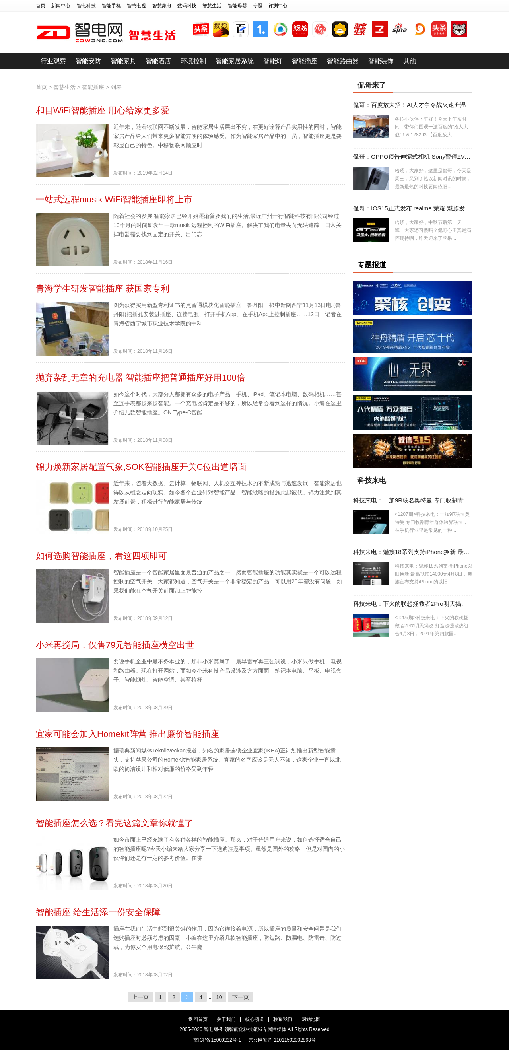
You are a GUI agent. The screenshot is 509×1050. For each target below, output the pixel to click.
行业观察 (53, 61)
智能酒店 (158, 61)
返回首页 (198, 1019)
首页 (40, 5)
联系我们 (282, 1019)
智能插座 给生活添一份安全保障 (98, 912)
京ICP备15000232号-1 (217, 1040)
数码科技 (186, 5)
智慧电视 (136, 5)
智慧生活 (211, 5)
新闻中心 (60, 5)
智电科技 (86, 5)
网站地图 (311, 1019)
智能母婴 (237, 5)
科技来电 (371, 480)
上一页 (140, 997)
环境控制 (193, 61)
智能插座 (304, 61)
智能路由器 (343, 61)
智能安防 (88, 61)
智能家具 (123, 61)
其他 (409, 61)
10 (219, 997)
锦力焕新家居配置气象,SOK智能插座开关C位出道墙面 (141, 467)
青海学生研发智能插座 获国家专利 (102, 289)
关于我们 (226, 1019)
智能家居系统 (235, 61)
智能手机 (111, 5)
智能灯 (272, 61)
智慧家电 (161, 5)
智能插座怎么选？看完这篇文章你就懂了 (114, 823)
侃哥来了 (371, 85)
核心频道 (254, 1019)
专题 (257, 5)
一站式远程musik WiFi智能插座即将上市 (114, 199)
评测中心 (278, 5)
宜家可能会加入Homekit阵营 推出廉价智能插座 (127, 734)
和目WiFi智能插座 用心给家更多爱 (102, 110)
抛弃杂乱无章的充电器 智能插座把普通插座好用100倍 (140, 378)
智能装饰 (381, 61)
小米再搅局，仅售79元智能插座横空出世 (115, 645)
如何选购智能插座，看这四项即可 (101, 556)
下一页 (240, 997)
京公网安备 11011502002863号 (282, 1040)
